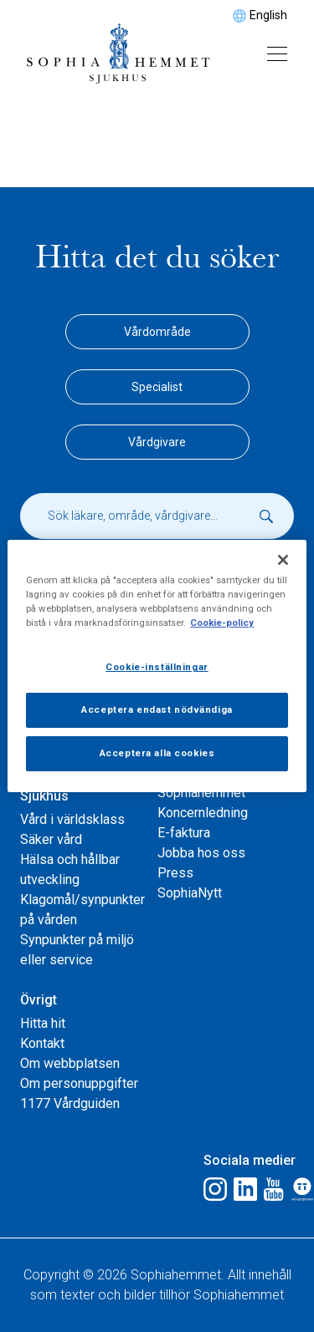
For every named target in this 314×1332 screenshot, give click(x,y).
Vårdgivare (157, 442)
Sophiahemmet (201, 793)
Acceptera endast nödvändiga (156, 709)
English (268, 15)
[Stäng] (283, 559)
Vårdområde (157, 331)
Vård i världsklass (72, 819)
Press (175, 873)
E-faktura (183, 833)
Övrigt (38, 1000)
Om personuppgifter (79, 1083)
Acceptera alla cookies (157, 753)
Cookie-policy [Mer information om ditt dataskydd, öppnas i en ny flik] (222, 622)
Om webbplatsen (70, 1063)
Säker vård (51, 839)
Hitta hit (42, 1023)
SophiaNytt (189, 893)
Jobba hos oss (201, 853)
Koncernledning (202, 813)
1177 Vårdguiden (70, 1103)
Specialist (157, 387)
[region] (157, 666)
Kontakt (42, 1043)
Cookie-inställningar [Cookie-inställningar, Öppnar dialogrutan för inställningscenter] (157, 667)
